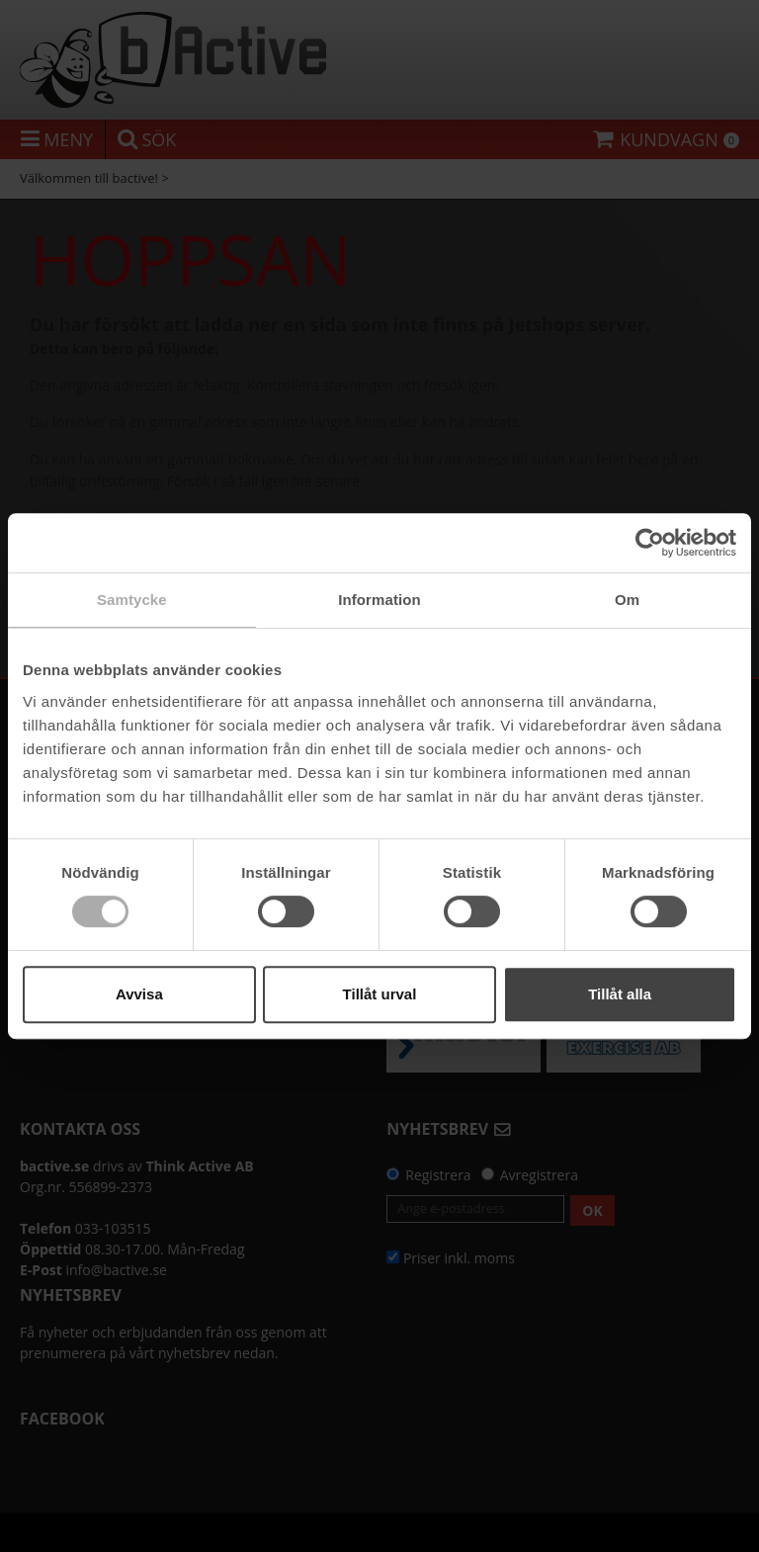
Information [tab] (379, 599)
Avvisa (139, 994)
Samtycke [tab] (132, 599)
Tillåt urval (380, 994)
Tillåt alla (619, 994)
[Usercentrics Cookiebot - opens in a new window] (649, 543)
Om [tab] (627, 599)
